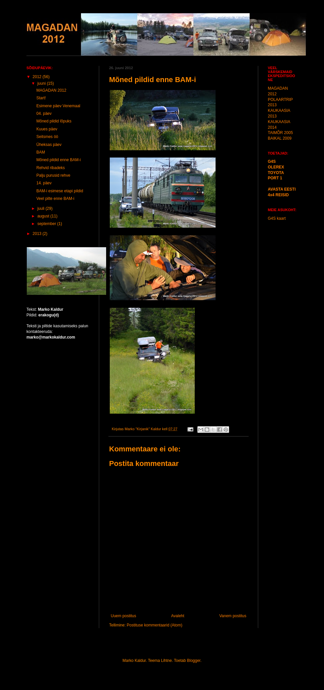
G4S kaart (277, 218)
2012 (38, 76)
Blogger (193, 660)
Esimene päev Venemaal (58, 106)
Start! (41, 98)
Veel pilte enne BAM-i (55, 198)
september (47, 223)
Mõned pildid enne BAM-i (58, 160)
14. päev (44, 183)
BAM (40, 152)
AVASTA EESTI (282, 189)
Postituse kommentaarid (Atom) (154, 625)
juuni (42, 83)
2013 (38, 233)
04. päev (44, 113)
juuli (41, 208)
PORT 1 (275, 178)
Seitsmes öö (47, 136)
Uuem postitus (123, 616)
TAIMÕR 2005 (280, 132)
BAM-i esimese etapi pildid (59, 191)
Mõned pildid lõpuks (53, 121)
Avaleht (177, 616)
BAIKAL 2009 (280, 138)
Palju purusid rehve (53, 175)
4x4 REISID (278, 195)
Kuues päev (46, 129)
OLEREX (276, 167)
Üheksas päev (48, 144)
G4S (272, 161)
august (43, 216)
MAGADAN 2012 (51, 90)
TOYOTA (276, 172)
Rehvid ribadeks (50, 167)
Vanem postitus (232, 616)
